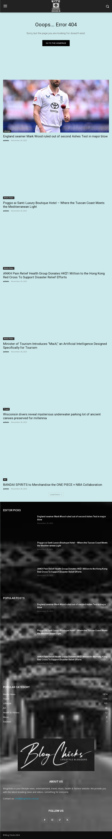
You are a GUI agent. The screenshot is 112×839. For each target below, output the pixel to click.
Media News (8, 198)
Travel (6, 409)
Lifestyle (7, 131)
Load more (56, 494)
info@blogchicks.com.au (27, 798)
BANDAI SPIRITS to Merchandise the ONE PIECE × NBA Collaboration (52, 485)
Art (5, 479)
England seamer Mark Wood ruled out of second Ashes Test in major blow (55, 136)
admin (6, 140)
